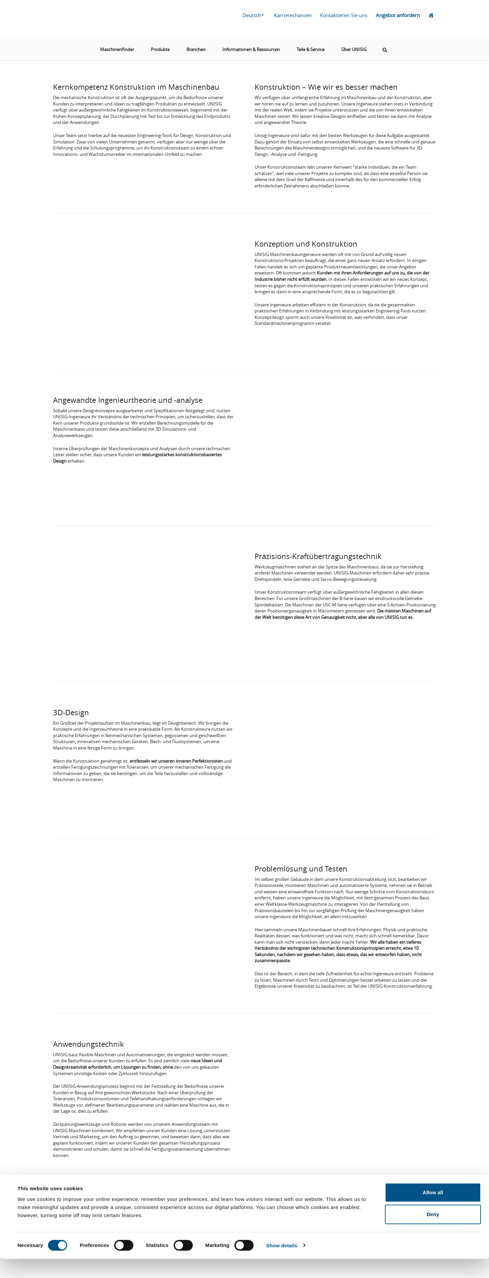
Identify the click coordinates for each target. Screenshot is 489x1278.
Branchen (196, 47)
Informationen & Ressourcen (251, 47)
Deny (433, 1234)
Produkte (160, 47)
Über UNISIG (353, 47)
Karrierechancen (293, 15)
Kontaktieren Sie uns (343, 15)
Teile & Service (310, 47)
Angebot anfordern (398, 15)
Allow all (433, 1212)
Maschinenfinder (117, 47)
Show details (282, 1265)
